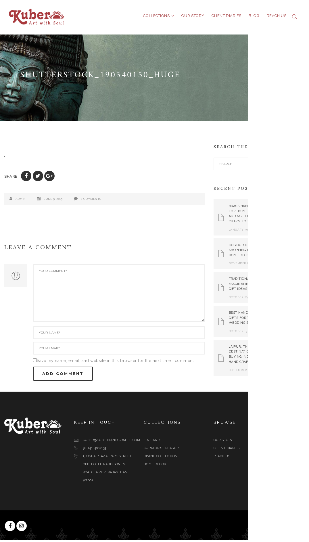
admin (35, 201)
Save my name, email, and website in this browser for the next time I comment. (131, 363)
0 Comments (106, 201)
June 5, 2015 (68, 201)
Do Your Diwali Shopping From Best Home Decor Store (263, 252)
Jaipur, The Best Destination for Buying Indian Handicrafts (259, 356)
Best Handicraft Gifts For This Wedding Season (259, 320)
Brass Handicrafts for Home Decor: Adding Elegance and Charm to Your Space (264, 215)
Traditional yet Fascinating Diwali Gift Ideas (261, 286)
